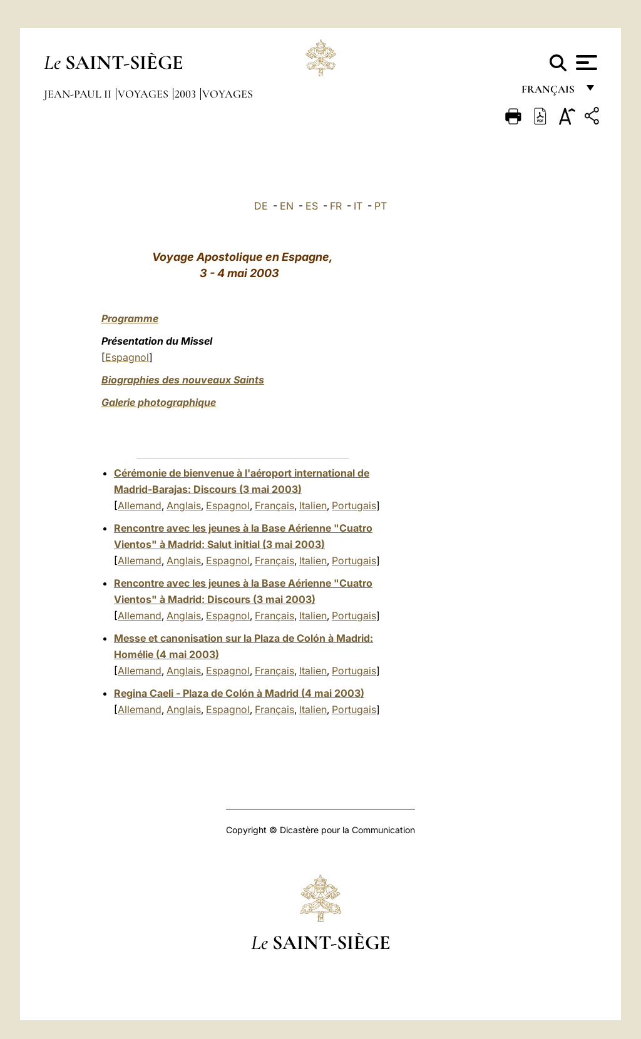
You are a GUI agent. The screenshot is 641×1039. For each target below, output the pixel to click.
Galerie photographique (158, 402)
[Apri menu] (585, 62)
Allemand (140, 505)
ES (311, 206)
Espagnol (127, 357)
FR (336, 206)
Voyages (144, 94)
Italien (313, 505)
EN (287, 206)
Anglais (184, 505)
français (549, 92)
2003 (186, 94)
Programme (129, 318)
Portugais (354, 505)
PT (380, 206)
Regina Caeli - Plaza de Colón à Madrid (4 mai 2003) (239, 693)
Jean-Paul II (79, 94)
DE (261, 206)
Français (274, 505)
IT (358, 206)
